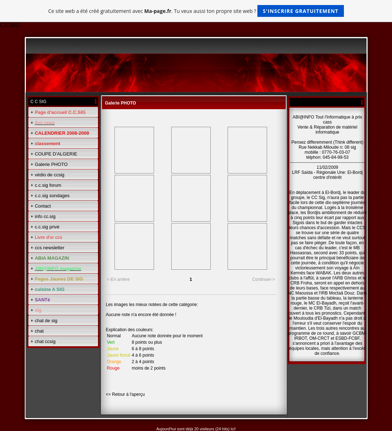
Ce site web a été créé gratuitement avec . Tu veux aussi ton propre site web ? (196, 11)
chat (39, 331)
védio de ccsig (49, 174)
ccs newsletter (49, 247)
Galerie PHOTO (51, 164)
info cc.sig (45, 216)
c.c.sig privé (47, 227)
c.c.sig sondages (52, 195)
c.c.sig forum (48, 185)
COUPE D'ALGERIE (56, 154)
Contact (43, 206)
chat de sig (46, 320)
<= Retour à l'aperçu (125, 394)
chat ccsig (45, 341)
